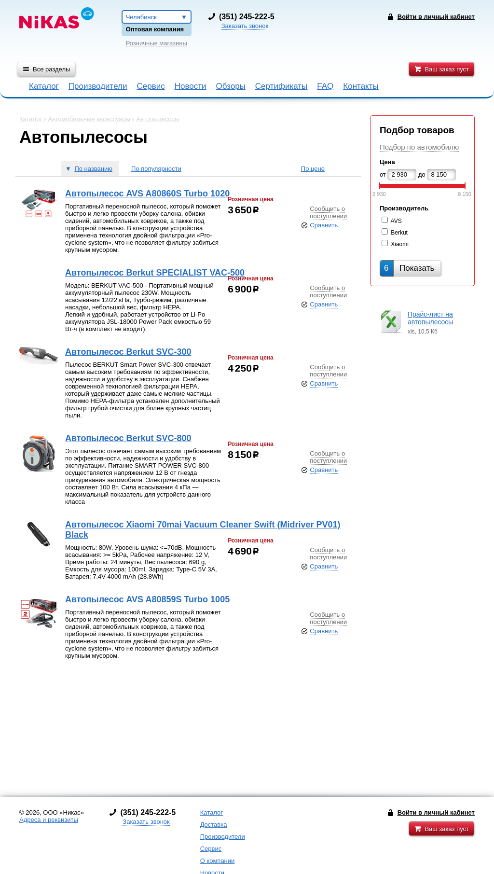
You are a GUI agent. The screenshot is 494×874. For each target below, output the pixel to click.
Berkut (399, 232)
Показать (409, 268)
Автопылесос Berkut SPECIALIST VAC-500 (155, 272)
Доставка (213, 824)
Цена (387, 162)
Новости (190, 86)
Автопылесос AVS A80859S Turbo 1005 (147, 599)
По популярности (156, 168)
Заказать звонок (244, 25)
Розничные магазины (156, 43)
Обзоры (231, 86)
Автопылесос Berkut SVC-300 (128, 352)
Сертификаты (281, 86)
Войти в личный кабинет (436, 812)
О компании (217, 860)
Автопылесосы (157, 119)
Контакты (360, 86)
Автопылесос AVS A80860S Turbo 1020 (147, 193)
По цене (313, 168)
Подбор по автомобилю (419, 147)
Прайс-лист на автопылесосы (430, 318)
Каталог (44, 86)
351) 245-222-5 (247, 17)
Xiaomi (400, 244)
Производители (98, 86)
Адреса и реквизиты (48, 819)
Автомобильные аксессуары (89, 119)
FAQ (325, 86)
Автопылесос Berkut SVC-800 (128, 438)
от (383, 174)
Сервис (151, 86)
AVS (396, 221)
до (421, 174)
